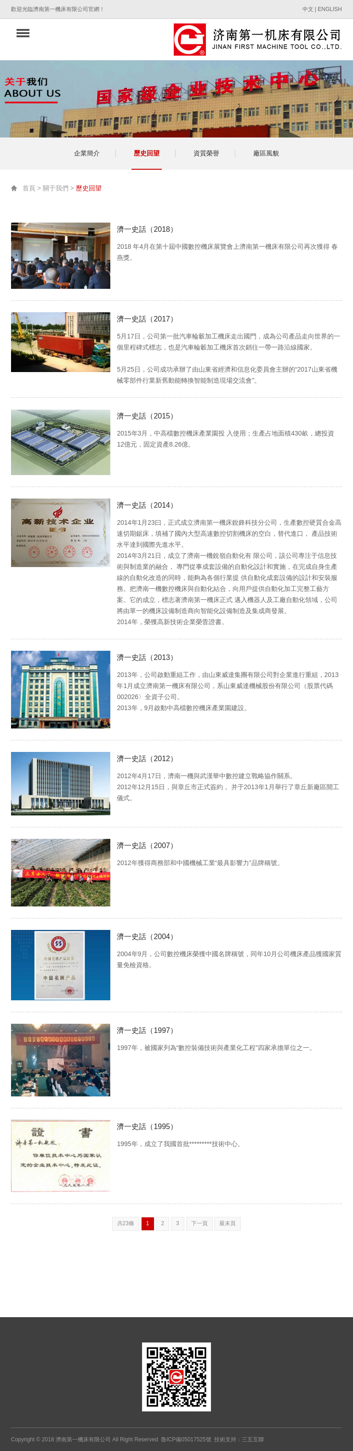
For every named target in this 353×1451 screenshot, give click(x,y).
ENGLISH (330, 9)
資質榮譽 (206, 153)
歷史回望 (146, 153)
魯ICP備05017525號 (186, 1439)
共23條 (125, 1223)
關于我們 (55, 188)
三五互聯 (253, 1439)
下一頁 (199, 1223)
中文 (307, 9)
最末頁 (227, 1223)
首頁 (29, 188)
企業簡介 (87, 153)
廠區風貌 (266, 153)
